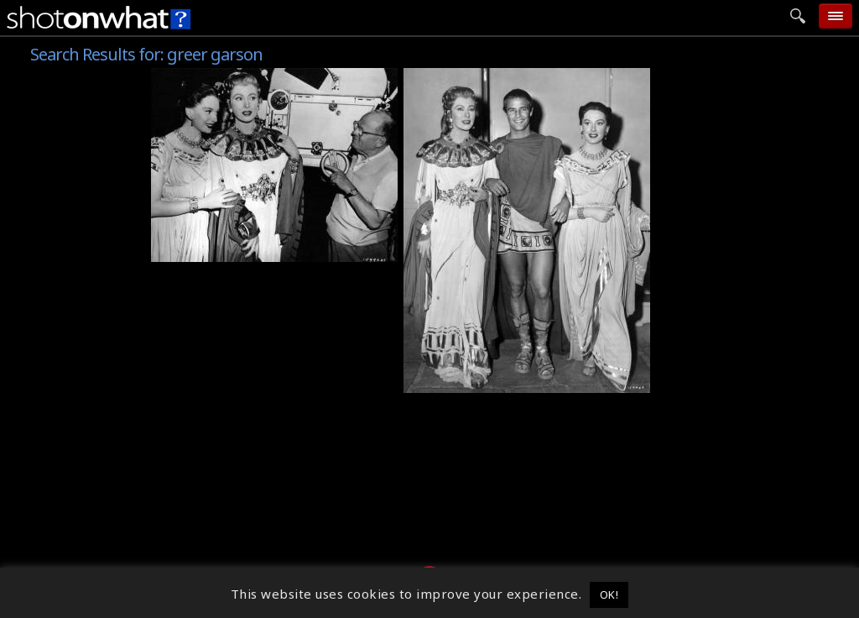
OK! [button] (609, 594)
